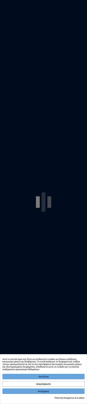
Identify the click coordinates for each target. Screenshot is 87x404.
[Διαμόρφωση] (43, 384)
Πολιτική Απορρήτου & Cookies (69, 398)
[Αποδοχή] (43, 376)
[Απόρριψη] (43, 391)
